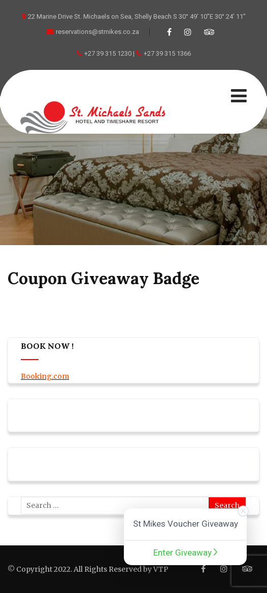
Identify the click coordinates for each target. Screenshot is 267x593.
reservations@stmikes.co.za (93, 31)
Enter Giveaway (185, 552)
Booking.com (45, 376)
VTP (161, 569)
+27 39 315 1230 (107, 53)
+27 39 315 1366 (167, 53)
